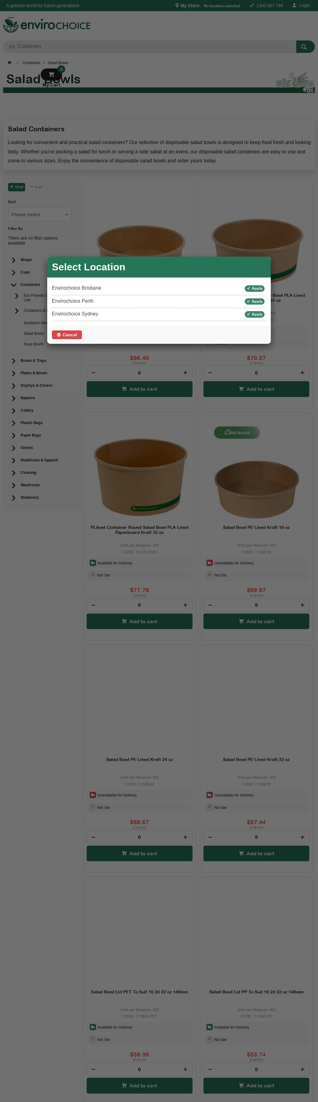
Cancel (70, 334)
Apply (257, 288)
